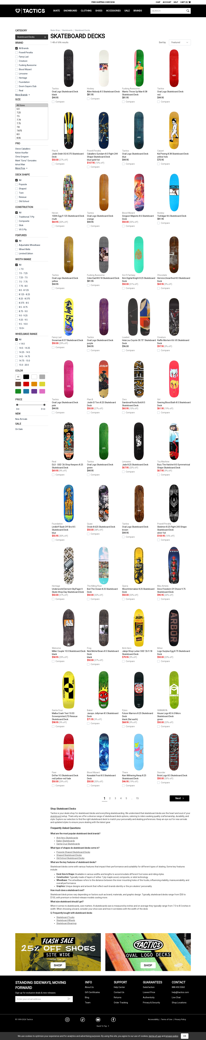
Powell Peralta (26, 52)
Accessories (113, 10)
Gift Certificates (92, 992)
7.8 (31, 127)
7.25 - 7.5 (21, 277)
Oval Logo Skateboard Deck (69, 72)
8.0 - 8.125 (22, 290)
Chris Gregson (22, 156)
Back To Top (103, 1026)
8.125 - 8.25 (22, 294)
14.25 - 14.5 (22, 352)
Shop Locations (179, 1002)
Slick (21, 225)
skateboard (55, 816)
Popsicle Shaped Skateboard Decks (73, 852)
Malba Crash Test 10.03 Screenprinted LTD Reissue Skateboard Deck (69, 696)
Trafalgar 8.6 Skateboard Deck (174, 195)
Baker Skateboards (65, 841)
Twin (19, 193)
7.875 (31, 130)
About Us (89, 987)
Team (88, 1002)
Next (179, 798)
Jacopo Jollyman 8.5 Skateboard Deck (104, 694)
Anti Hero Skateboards (67, 838)
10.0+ (19, 328)
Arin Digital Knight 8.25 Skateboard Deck (139, 259)
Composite (22, 221)
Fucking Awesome (27, 65)
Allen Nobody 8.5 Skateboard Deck (104, 71)
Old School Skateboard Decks (70, 858)
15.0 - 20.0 (22, 365)
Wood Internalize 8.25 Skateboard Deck (139, 570)
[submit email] (69, 998)
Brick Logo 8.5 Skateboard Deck (174, 755)
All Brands (22, 48)
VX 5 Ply (21, 229)
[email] (44, 999)
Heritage (23, 78)
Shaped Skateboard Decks (69, 855)
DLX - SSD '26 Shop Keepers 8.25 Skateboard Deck (69, 445)
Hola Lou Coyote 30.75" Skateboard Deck (139, 321)
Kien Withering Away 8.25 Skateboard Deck (139, 756)
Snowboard (70, 10)
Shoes (98, 10)
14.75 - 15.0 (22, 360)
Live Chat (176, 997)
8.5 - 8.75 (21, 307)
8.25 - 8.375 (22, 298)
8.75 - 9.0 (21, 311)
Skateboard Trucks (65, 917)
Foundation (24, 82)
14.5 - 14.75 (22, 356)
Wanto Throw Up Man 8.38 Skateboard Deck (139, 72)
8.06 (31, 138)
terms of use (155, 1036)
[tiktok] (82, 1020)
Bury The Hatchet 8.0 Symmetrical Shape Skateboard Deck (174, 445)
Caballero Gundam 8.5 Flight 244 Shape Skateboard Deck (104, 136)
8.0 (31, 134)
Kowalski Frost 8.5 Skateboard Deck (104, 756)
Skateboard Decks (31, 37)
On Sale (19, 429)
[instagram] (67, 1020)
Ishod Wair (20, 164)
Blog (87, 997)
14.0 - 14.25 (22, 348)
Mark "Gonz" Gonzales (25, 160)
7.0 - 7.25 (21, 273)
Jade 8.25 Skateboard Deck (139, 444)
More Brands (22, 95)
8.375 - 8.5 (22, 303)
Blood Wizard (25, 69)
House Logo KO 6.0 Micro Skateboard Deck (174, 696)
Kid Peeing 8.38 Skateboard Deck (174, 135)
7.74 (31, 120)
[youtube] (98, 1020)
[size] (31, 121)
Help (176, 2)
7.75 (31, 123)
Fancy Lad (23, 57)
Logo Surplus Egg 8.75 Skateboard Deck (174, 632)
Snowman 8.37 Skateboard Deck (69, 319)
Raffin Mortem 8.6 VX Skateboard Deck (174, 321)
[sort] (180, 42)
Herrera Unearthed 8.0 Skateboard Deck (174, 259)
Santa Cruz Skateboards (68, 844)
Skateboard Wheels (65, 920)
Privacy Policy (180, 1019)
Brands (137, 10)
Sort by (162, 42)
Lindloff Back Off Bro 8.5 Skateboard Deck (69, 509)
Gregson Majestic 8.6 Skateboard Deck (139, 197)
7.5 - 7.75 (21, 282)
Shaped (22, 188)
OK (184, 1036)
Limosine (23, 73)
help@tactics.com (180, 992)
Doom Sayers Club (27, 86)
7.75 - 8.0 (21, 286)
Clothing (86, 10)
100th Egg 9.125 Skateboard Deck (69, 197)
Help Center (119, 987)
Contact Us (119, 992)
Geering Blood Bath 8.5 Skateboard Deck (174, 383)
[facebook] (113, 1020)
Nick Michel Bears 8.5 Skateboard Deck (104, 634)
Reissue (20, 197)
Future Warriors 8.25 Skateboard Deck (139, 696)
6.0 (31, 109)
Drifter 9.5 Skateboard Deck (69, 756)
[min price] (19, 409)
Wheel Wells (22, 249)
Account (167, 2)
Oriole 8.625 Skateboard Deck (104, 506)
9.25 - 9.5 (21, 320)
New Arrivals (21, 419)
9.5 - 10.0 (21, 324)
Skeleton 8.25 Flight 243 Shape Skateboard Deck (174, 509)
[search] (170, 11)
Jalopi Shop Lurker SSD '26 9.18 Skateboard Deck (139, 632)
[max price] (44, 409)
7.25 (31, 112)
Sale (127, 10)
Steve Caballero (22, 149)
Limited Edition (26, 253)
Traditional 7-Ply (26, 217)
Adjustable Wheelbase (27, 245)
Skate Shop (55, 30)
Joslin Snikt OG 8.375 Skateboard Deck (69, 135)
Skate (56, 10)
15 (137, 798)
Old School (24, 201)
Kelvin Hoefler (21, 153)
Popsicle (23, 184)
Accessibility (153, 1019)
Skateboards (67, 30)
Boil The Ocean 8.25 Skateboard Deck (104, 570)
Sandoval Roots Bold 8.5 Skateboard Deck (139, 383)
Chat (158, 2)
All (18, 180)
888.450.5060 (178, 987)
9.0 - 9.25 (21, 315)
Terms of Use (166, 1019)
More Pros (21, 168)
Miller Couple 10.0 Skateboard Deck (69, 632)
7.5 (31, 116)
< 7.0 (19, 269)
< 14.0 (20, 344)
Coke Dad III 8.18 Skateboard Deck (104, 257)
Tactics (30, 11)
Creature (23, 61)
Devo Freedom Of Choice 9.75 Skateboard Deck (174, 570)
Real (21, 90)
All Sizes (31, 105)
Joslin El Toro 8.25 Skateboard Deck (104, 383)
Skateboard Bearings (66, 923)
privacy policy (172, 1036)
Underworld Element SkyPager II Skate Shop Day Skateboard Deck (69, 570)
